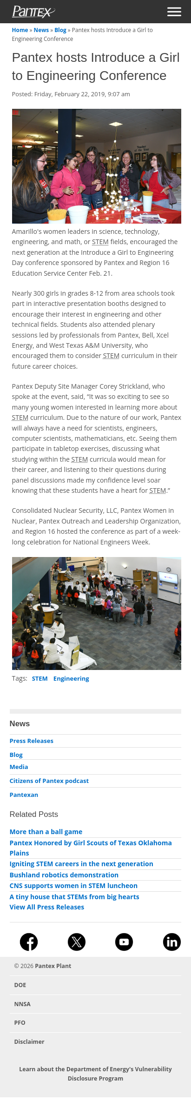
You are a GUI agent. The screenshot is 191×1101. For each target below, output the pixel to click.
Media (19, 767)
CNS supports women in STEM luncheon (74, 885)
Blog (60, 29)
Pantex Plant (53, 966)
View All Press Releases (47, 906)
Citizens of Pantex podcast (49, 780)
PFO (20, 1023)
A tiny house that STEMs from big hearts (74, 896)
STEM (40, 678)
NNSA (22, 1004)
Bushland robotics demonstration (64, 874)
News (41, 29)
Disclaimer (29, 1042)
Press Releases (31, 740)
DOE (20, 985)
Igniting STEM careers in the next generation (81, 863)
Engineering (71, 678)
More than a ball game (46, 831)
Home (20, 29)
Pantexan (24, 794)
